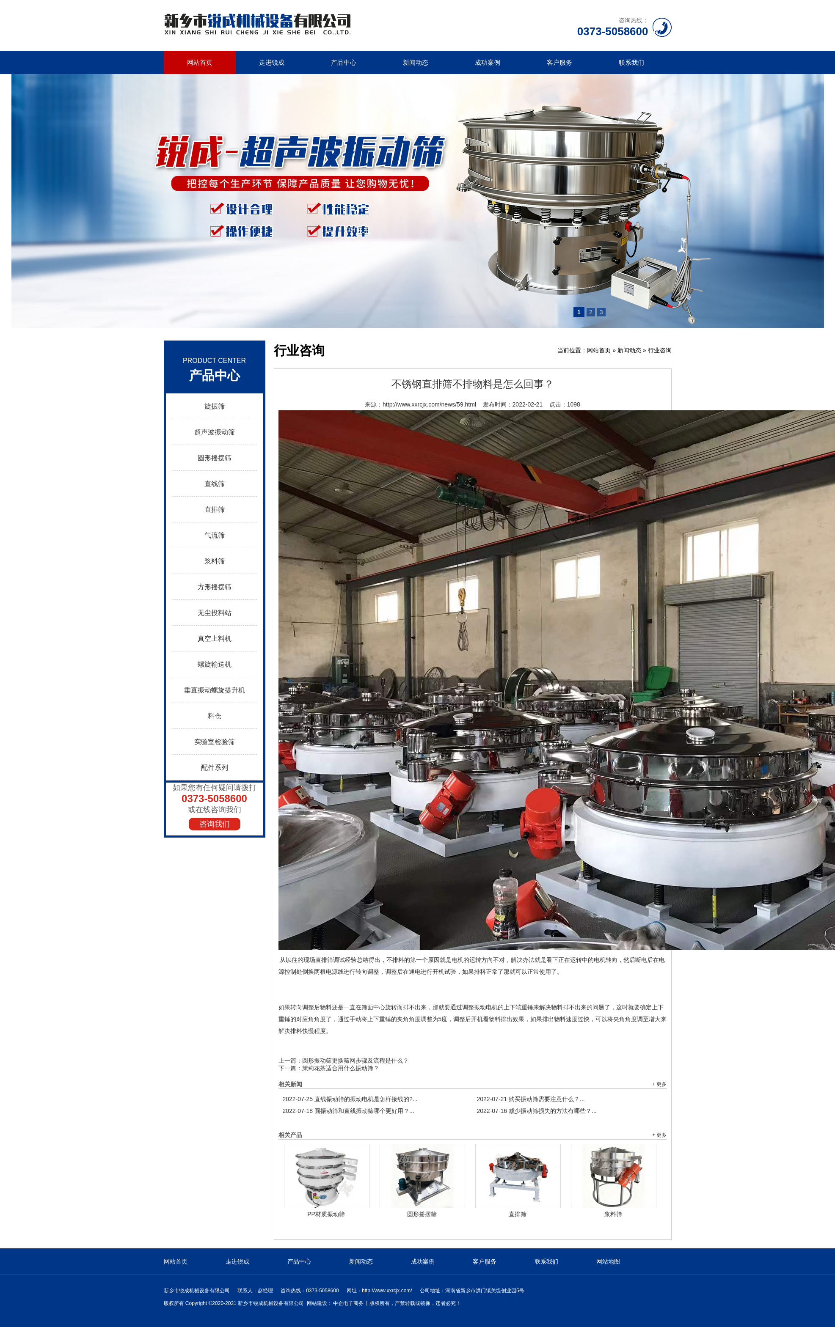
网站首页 (199, 62)
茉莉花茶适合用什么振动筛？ (340, 1068)
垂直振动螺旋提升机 (214, 690)
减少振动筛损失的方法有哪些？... (537, 1110)
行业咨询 (660, 350)
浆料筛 (214, 561)
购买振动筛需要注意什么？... (531, 1099)
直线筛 (214, 483)
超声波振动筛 (214, 432)
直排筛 (214, 509)
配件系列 (214, 767)
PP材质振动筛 (326, 1214)
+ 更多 (659, 1084)
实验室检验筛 (214, 741)
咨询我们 (214, 824)
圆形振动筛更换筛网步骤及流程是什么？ (355, 1060)
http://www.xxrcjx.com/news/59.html (429, 404)
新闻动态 (415, 62)
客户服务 (559, 62)
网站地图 (608, 1261)
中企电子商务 (348, 1303)
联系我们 (631, 62)
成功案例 (487, 62)
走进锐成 (271, 62)
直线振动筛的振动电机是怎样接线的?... (350, 1099)
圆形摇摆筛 (214, 458)
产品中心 (343, 62)
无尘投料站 (214, 612)
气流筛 (214, 535)
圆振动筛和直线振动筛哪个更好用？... (348, 1110)
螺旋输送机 (214, 664)
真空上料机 (214, 638)
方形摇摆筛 (214, 587)
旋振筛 (214, 406)
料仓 (214, 716)
